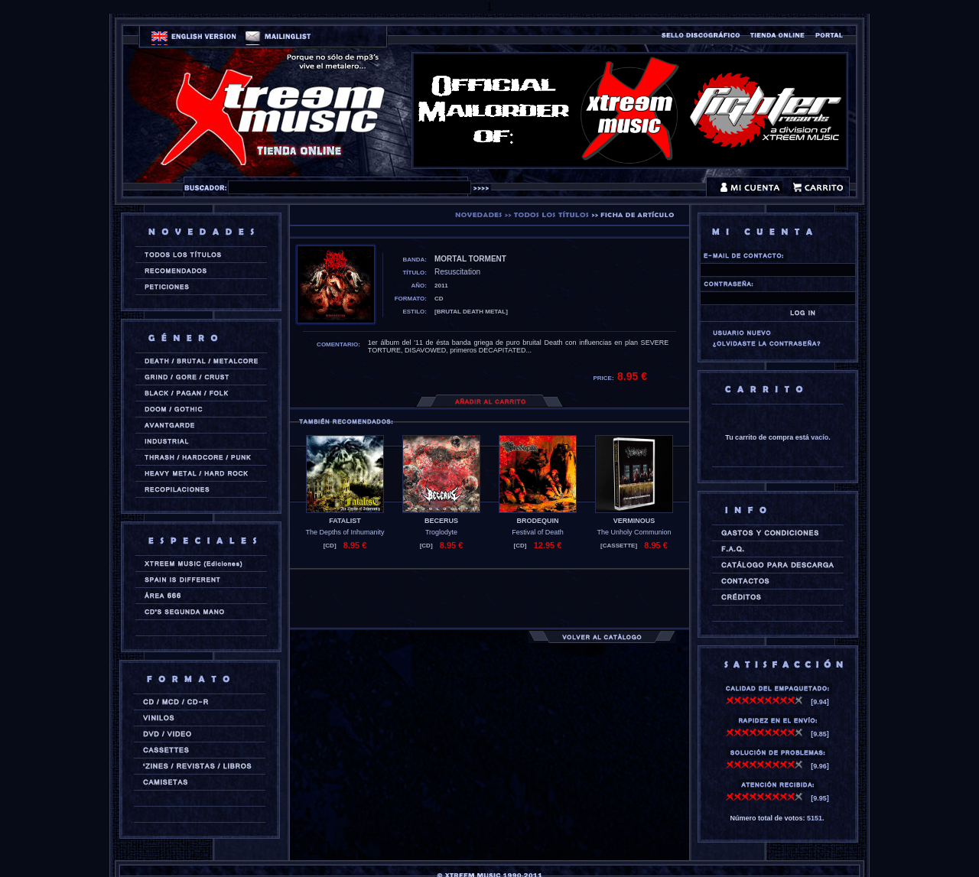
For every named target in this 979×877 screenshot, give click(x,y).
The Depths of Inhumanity (344, 532)
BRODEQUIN (537, 521)
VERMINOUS (634, 521)
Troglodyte (441, 532)
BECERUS (441, 521)
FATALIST (345, 521)
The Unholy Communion (634, 532)
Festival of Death (538, 532)
